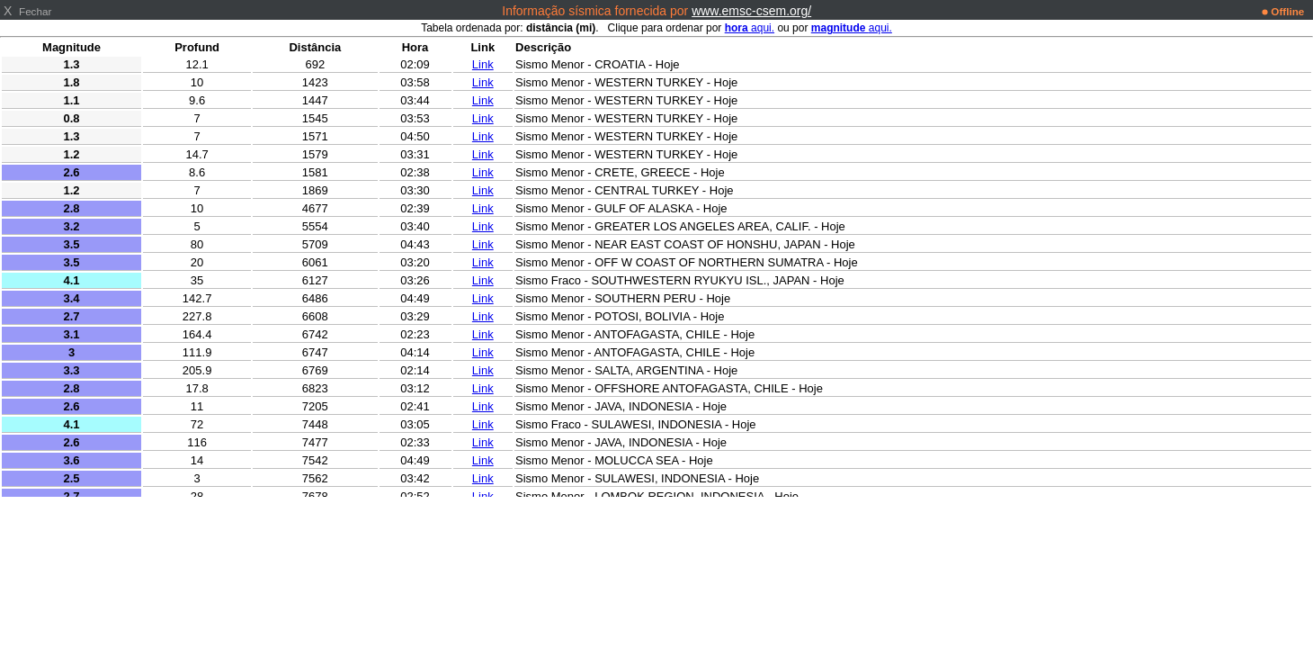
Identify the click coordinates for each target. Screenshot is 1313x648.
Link (483, 64)
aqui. (749, 28)
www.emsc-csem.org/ (751, 11)
